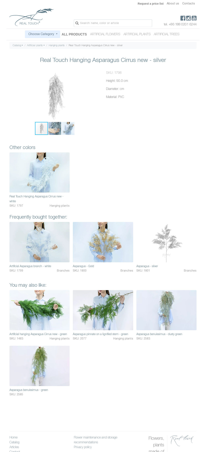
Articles (14, 447)
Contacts (188, 3)
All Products (74, 34)
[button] (96, 74)
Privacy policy (83, 447)
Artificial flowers (105, 34)
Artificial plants (137, 34)
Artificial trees (166, 34)
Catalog (17, 45)
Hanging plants (57, 45)
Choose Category (41, 34)
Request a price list (151, 3)
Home (13, 437)
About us (173, 3)
